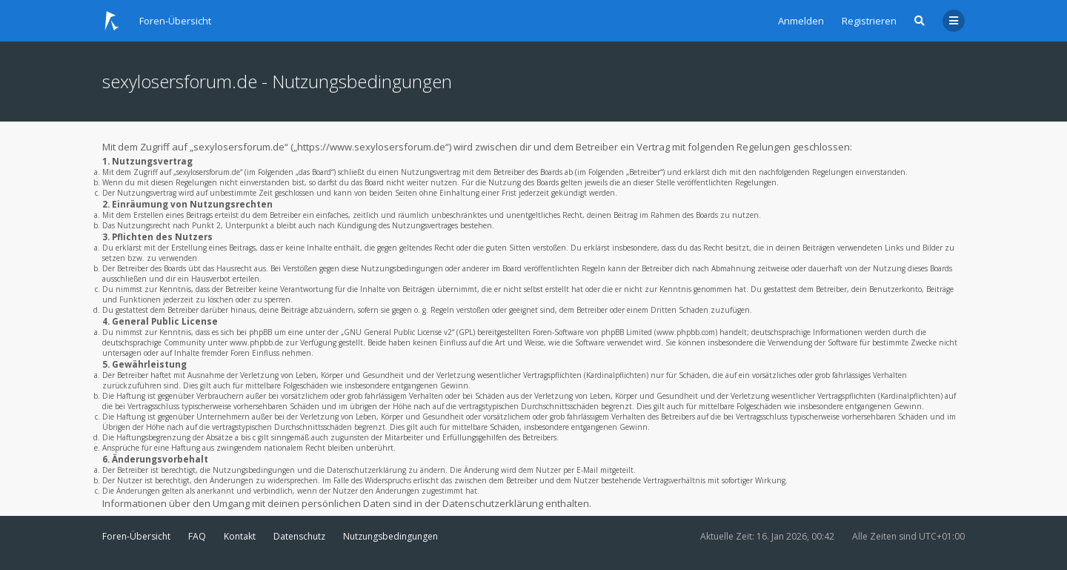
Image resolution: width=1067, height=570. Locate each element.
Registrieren (869, 20)
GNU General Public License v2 (398, 332)
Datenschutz (299, 536)
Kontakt (240, 536)
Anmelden (801, 20)
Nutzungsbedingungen (390, 536)
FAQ (197, 536)
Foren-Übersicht (136, 536)
